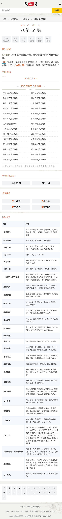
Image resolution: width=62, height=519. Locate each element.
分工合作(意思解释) (38, 129)
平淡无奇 (7, 303)
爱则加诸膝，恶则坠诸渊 (13, 452)
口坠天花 (7, 435)
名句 (22, 511)
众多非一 (7, 255)
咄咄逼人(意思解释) (10, 108)
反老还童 (7, 320)
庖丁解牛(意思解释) (38, 108)
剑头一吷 (45, 183)
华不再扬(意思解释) (38, 154)
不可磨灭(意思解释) (10, 129)
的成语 (16, 201)
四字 (24, 39)
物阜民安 (7, 241)
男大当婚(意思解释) (10, 139)
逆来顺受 (7, 348)
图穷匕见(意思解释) (10, 149)
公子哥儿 (7, 475)
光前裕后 (7, 372)
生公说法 (7, 392)
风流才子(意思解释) (10, 98)
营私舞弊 (7, 329)
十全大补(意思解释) (38, 103)
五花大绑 (7, 262)
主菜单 (60, 3)
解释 (40, 39)
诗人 (17, 511)
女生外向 (7, 401)
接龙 (48, 39)
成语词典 (14, 19)
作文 (53, 511)
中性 (15, 39)
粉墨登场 (7, 464)
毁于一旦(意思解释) (10, 103)
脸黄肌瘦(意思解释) (10, 160)
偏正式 (6, 39)
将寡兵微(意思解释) (38, 119)
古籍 (13, 511)
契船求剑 (16, 183)
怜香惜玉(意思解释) (38, 160)
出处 (4, 62)
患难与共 (7, 287)
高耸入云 (7, 248)
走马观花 (7, 295)
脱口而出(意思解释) (38, 149)
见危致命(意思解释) (38, 114)
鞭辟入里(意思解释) (10, 154)
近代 (32, 39)
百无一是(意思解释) (10, 114)
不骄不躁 (7, 269)
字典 (31, 511)
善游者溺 (7, 382)
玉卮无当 (7, 312)
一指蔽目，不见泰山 (11, 277)
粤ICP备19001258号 (43, 516)
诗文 (27, 511)
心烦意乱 (7, 420)
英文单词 (47, 511)
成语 (41, 511)
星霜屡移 (7, 232)
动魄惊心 (7, 411)
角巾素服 (7, 336)
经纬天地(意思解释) (38, 124)
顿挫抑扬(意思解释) (38, 98)
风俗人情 (7, 341)
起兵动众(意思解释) (38, 93)
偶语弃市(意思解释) (38, 144)
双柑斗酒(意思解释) (10, 144)
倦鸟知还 (7, 357)
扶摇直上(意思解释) (10, 119)
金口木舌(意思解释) (38, 139)
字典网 (30, 516)
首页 (4, 19)
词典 (36, 511)
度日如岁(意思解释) (10, 93)
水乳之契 (25, 19)
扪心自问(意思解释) (10, 134)
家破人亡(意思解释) (38, 134)
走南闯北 (7, 364)
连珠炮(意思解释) (9, 124)
